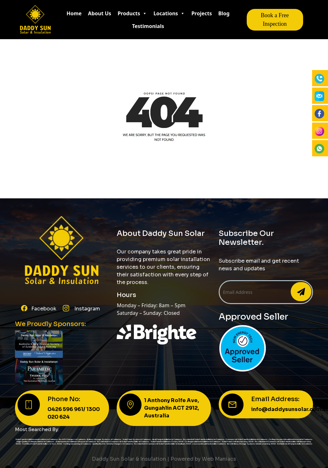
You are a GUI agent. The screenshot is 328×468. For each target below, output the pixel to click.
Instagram (86, 308)
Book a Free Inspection (275, 19)
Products (132, 13)
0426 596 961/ (66, 409)
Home (74, 13)
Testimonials (148, 26)
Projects (201, 13)
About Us (99, 13)
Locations (169, 13)
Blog (224, 13)
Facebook (43, 308)
